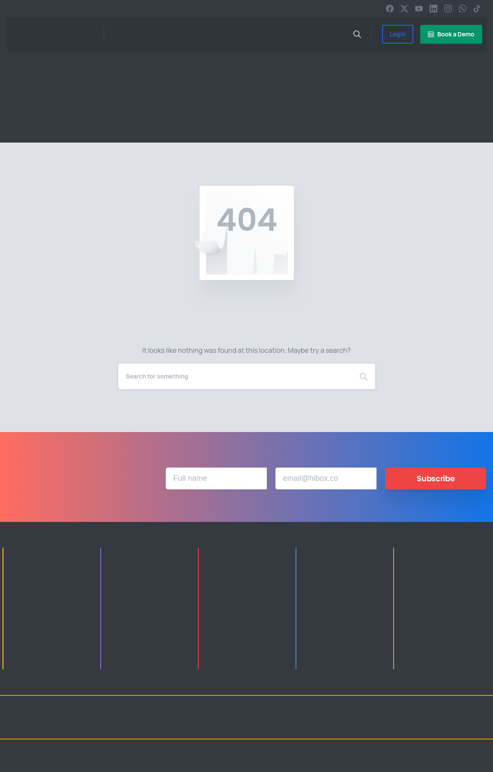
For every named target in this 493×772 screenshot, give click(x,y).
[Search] (235, 376)
